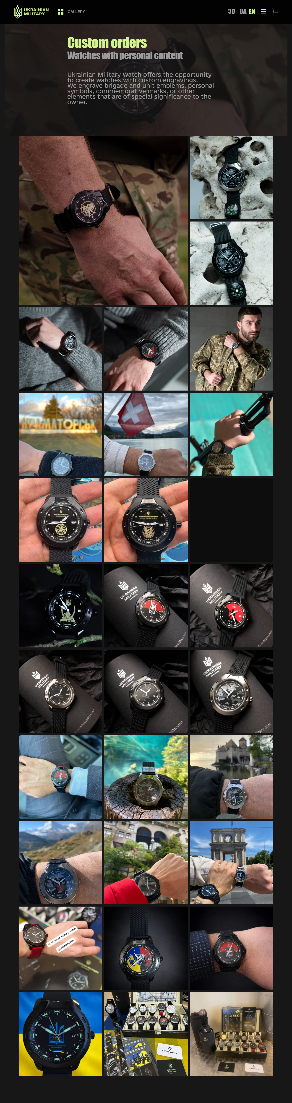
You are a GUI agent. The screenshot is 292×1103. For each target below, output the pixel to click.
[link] (60, 12)
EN (252, 11)
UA (243, 11)
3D (231, 11)
